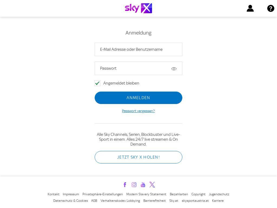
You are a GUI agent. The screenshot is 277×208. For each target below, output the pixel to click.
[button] (250, 8)
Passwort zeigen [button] (174, 68)
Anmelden (138, 97)
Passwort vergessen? (138, 111)
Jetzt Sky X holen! (138, 157)
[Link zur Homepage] (138, 8)
